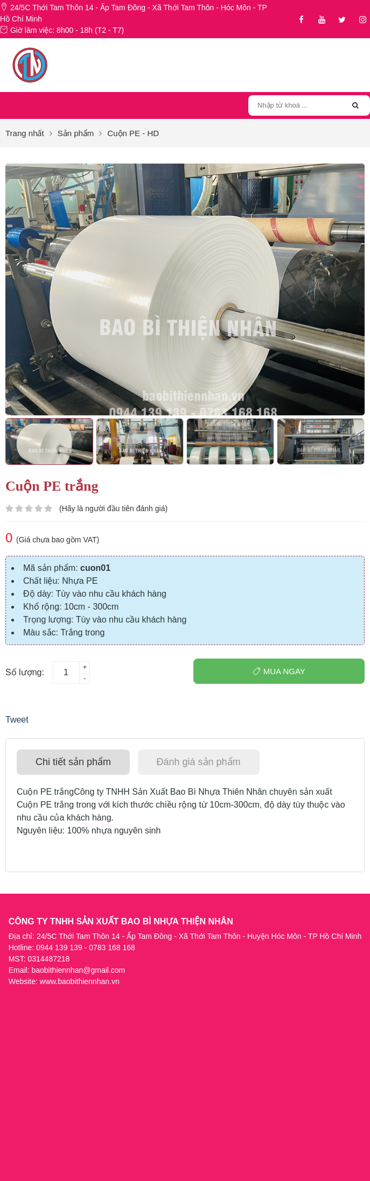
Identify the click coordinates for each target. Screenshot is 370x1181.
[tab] (73, 762)
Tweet (17, 719)
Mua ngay (279, 671)
